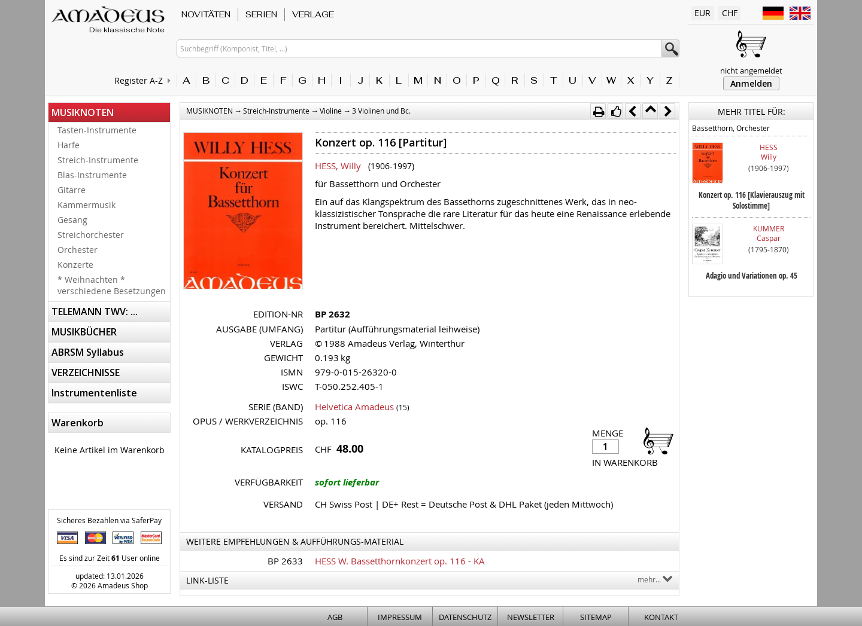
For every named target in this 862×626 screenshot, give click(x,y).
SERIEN (261, 14)
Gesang (72, 219)
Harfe (68, 145)
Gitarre (71, 190)
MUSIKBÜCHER (84, 331)
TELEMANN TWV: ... (94, 311)
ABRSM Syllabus (87, 352)
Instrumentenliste (94, 392)
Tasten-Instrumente (96, 130)
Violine (331, 110)
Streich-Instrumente (97, 160)
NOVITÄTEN (205, 14)
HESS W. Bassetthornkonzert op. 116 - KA (400, 561)
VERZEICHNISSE (85, 372)
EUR (702, 13)
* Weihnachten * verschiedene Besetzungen (111, 285)
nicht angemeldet (751, 70)
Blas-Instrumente (92, 175)
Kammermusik (86, 204)
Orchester (77, 249)
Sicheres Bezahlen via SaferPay (109, 520)
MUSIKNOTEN (82, 112)
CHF (730, 13)
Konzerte (75, 264)
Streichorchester (90, 234)
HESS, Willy (338, 166)
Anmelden (751, 83)
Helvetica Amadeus (354, 407)
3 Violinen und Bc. (381, 110)
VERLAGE (313, 14)
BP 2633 (285, 561)
